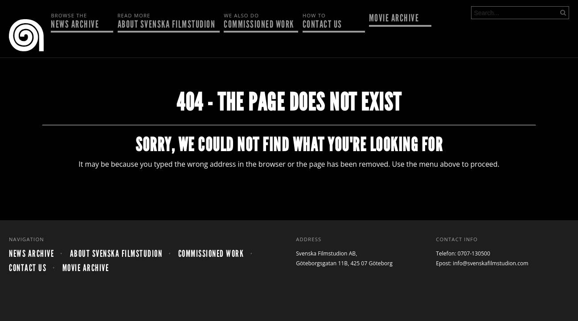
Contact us (332, 21)
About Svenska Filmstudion (167, 21)
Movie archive (394, 18)
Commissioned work (259, 21)
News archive (80, 21)
